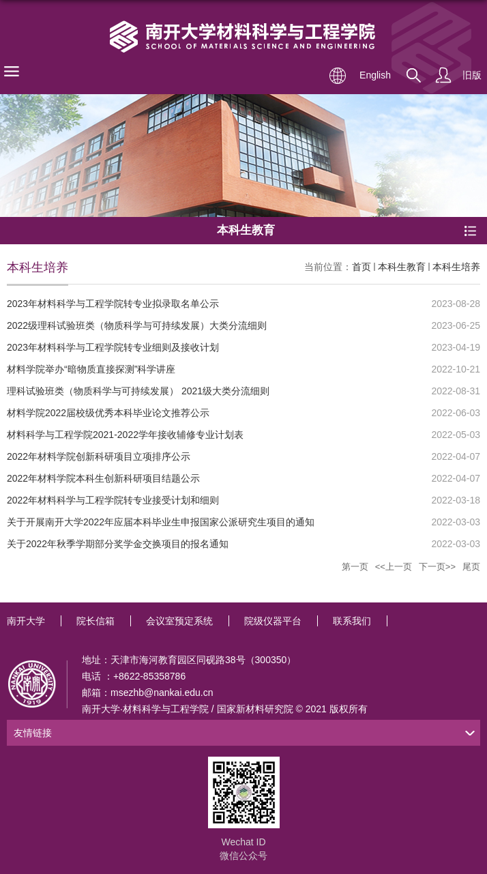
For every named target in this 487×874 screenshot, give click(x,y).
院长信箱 (95, 620)
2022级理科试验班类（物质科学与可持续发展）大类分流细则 (137, 325)
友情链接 (33, 732)
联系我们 (352, 620)
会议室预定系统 (179, 620)
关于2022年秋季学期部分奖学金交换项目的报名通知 (117, 543)
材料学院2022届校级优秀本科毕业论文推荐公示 (108, 412)
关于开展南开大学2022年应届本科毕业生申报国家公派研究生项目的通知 (160, 521)
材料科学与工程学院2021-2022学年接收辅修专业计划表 (125, 434)
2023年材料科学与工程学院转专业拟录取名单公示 (113, 303)
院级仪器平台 (272, 620)
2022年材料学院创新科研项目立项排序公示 (98, 456)
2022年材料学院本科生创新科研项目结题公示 (103, 478)
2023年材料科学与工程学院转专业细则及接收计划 (113, 347)
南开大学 (26, 620)
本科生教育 (402, 266)
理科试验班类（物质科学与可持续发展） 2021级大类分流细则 (138, 390)
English (375, 75)
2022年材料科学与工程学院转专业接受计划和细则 (113, 500)
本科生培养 (456, 266)
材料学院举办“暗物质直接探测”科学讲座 (91, 369)
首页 (361, 266)
